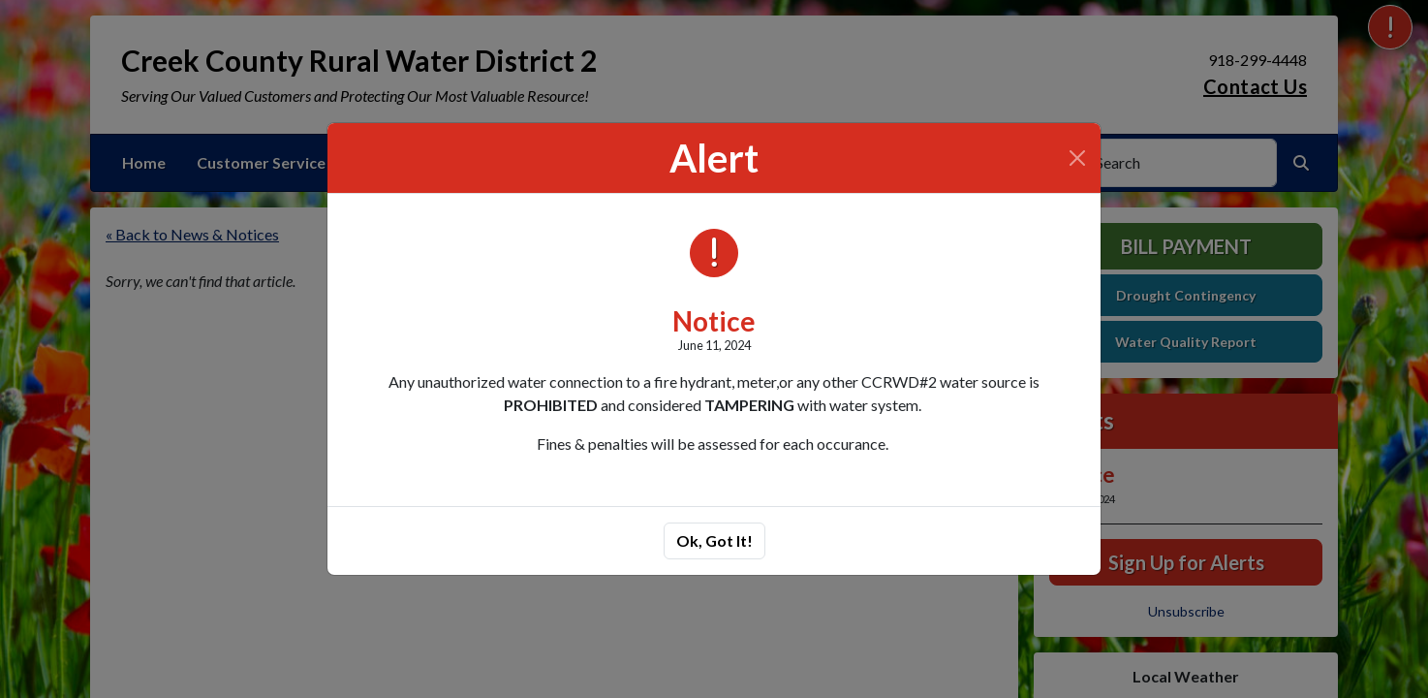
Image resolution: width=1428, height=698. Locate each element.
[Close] (1077, 158)
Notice (714, 320)
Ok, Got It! (714, 540)
